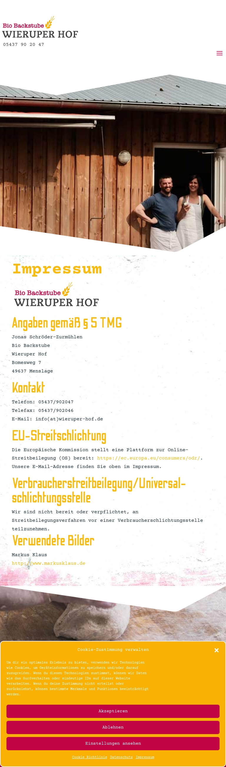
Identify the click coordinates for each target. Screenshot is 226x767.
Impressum (145, 757)
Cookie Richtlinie (89, 757)
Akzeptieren (113, 711)
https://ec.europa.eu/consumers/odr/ (148, 458)
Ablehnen (113, 727)
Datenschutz (121, 757)
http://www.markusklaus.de (48, 564)
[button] (217, 650)
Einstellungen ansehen (113, 743)
